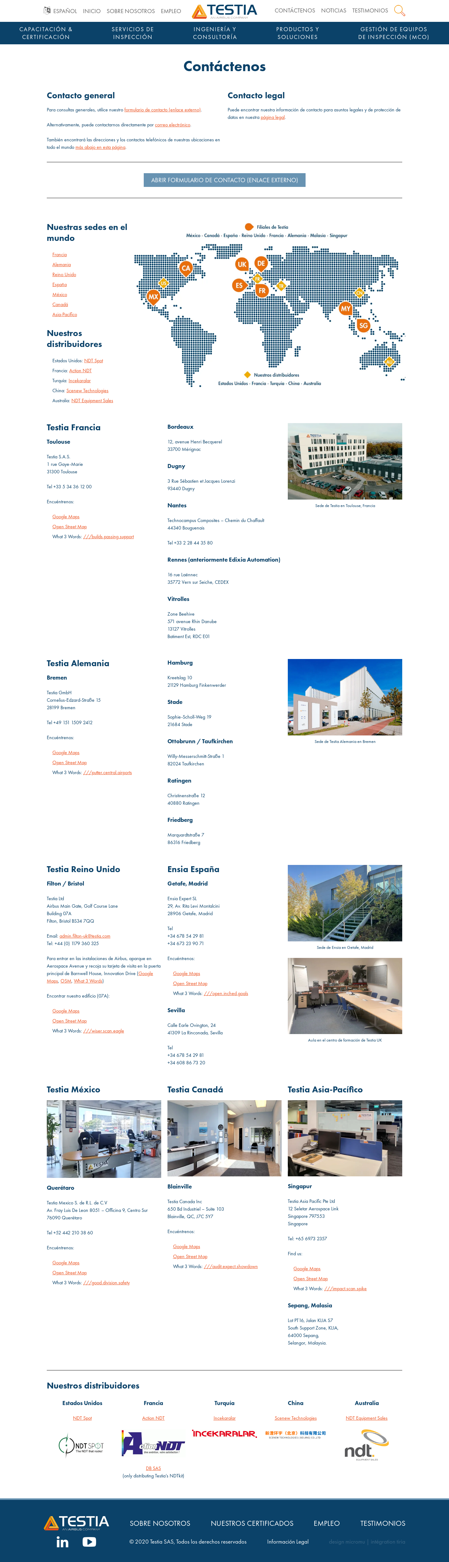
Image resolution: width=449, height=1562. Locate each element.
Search (399, 10)
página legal (273, 117)
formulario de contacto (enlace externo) (162, 109)
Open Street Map (69, 526)
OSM (65, 981)
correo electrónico (172, 124)
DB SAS (153, 1468)
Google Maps (66, 516)
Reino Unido (64, 274)
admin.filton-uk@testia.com (85, 936)
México (59, 294)
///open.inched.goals (226, 993)
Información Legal (288, 1541)
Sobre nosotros (131, 11)
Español (65, 11)
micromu (355, 1541)
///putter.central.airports (107, 772)
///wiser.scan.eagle (103, 1031)
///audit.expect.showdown (231, 1266)
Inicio (92, 11)
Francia (59, 254)
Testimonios (370, 10)
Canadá (60, 304)
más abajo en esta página (100, 147)
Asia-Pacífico (64, 314)
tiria (401, 1541)
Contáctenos (295, 10)
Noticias (333, 10)
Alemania (61, 264)
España (59, 284)
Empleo (171, 11)
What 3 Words (88, 981)
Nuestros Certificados (252, 1523)
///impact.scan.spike (345, 1288)
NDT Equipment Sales (92, 400)
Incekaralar (80, 380)
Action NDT (80, 370)
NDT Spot (93, 360)
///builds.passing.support (108, 536)
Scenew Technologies (87, 390)
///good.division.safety (106, 1282)
